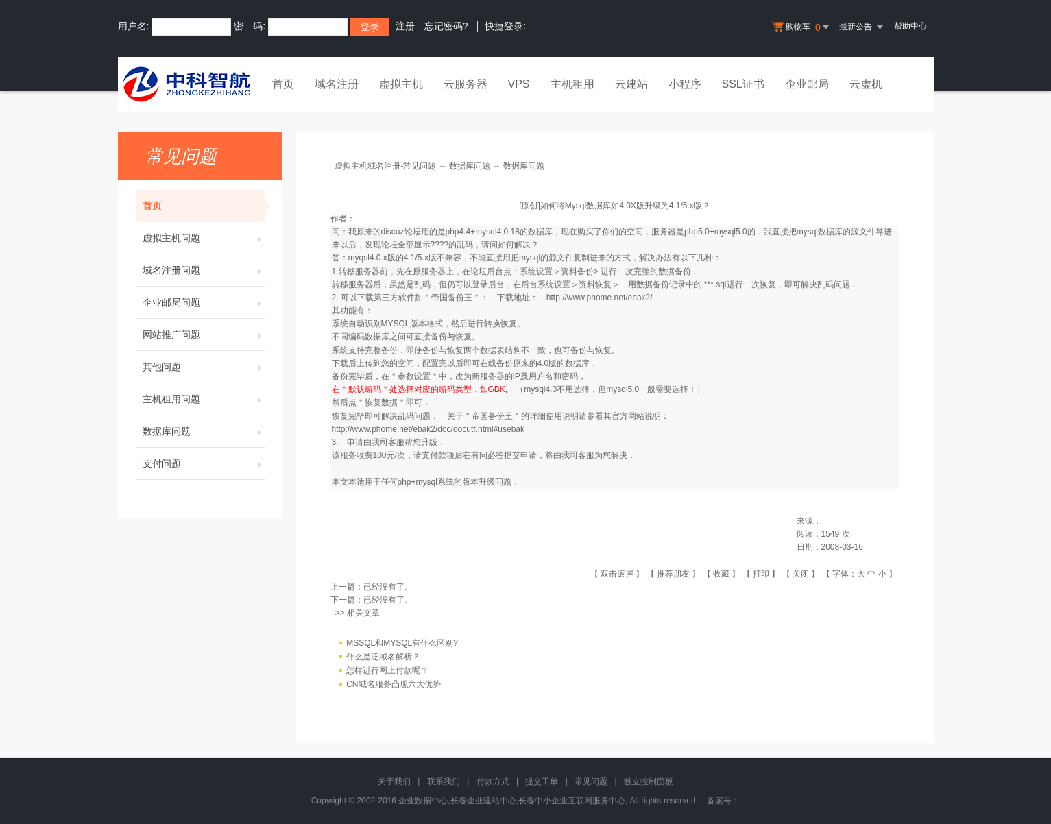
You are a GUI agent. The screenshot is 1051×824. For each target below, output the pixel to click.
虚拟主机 (401, 84)
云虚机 (865, 84)
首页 (283, 84)
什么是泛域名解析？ (383, 657)
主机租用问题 (204, 398)
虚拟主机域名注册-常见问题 (385, 166)
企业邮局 (807, 84)
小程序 (684, 84)
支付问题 (204, 463)
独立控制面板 (648, 781)
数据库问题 (204, 431)
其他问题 (204, 366)
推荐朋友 (673, 574)
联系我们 (443, 781)
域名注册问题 (204, 270)
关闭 (801, 574)
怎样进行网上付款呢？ (387, 670)
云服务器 (465, 84)
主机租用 (572, 84)
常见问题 (591, 781)
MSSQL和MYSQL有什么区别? (402, 643)
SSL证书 (743, 84)
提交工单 (541, 781)
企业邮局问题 (204, 302)
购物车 (801, 27)
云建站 (631, 84)
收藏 (721, 574)
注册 (405, 26)
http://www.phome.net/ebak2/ (599, 297)
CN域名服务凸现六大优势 (393, 684)
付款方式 (492, 781)
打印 (761, 574)
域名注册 (337, 84)
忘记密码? (446, 26)
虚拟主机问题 (204, 237)
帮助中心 (910, 26)
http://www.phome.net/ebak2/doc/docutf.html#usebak (428, 429)
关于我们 (394, 781)
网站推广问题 (204, 334)
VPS (519, 84)
